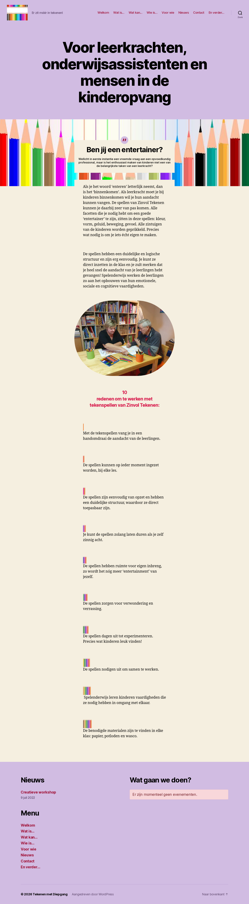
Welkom (103, 12)
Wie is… (152, 12)
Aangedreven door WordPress (93, 894)
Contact (198, 12)
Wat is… (118, 12)
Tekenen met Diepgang (50, 894)
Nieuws (183, 12)
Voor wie (168, 12)
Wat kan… (135, 12)
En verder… (216, 12)
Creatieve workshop (38, 792)
